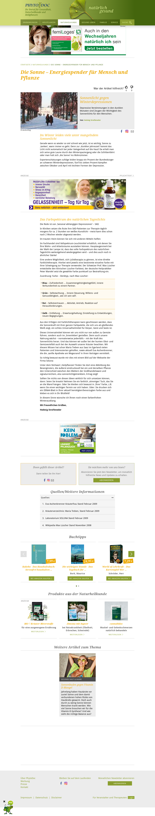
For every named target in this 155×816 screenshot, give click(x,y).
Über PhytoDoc (28, 796)
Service (114, 22)
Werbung (25, 799)
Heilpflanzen (48, 22)
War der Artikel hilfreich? (109, 99)
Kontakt (24, 805)
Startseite (25, 76)
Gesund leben (88, 22)
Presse (24, 802)
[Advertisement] (77, 763)
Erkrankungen (30, 22)
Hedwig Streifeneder (92, 131)
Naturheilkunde (69, 22)
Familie (103, 22)
